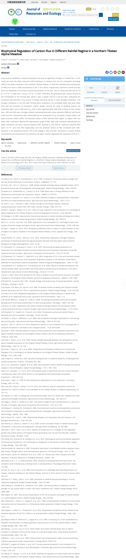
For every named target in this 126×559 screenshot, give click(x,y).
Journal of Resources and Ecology (12, 42)
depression (22, 143)
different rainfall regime (40, 143)
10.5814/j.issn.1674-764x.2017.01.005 (67, 42)
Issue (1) (40, 42)
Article (44, 2)
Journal (35, 2)
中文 (94, 9)
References (90, 116)
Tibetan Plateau (60, 143)
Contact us (31, 34)
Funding (89, 120)
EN (88, 9)
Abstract (89, 106)
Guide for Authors (73, 29)
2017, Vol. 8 (30, 42)
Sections (94, 100)
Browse (110, 29)
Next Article (59, 168)
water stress (75, 143)
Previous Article (24, 168)
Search (63, 2)
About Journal (29, 29)
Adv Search (113, 19)
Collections (94, 29)
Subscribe (13, 34)
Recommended (115, 100)
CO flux (8, 146)
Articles (4, 46)
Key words (90, 109)
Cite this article (92, 113)
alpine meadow (7, 143)
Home (12, 29)
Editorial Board (50, 29)
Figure (53, 2)
